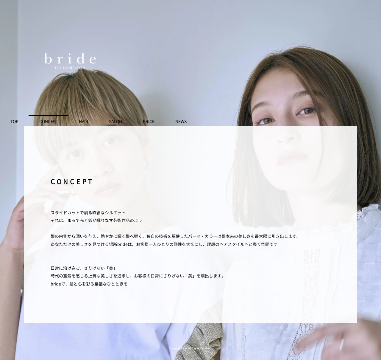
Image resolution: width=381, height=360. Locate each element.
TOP (14, 121)
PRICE (148, 121)
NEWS (181, 121)
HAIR (83, 121)
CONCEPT (48, 121)
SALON (115, 121)
